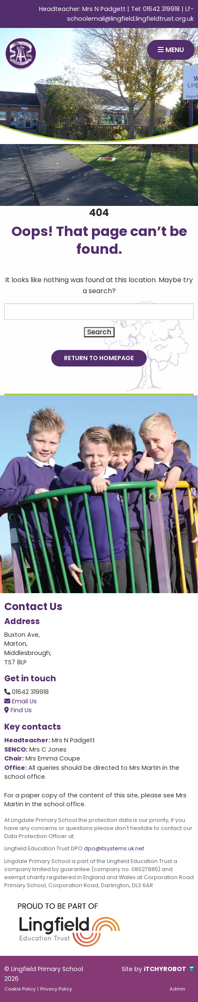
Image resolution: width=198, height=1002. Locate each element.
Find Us (18, 710)
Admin (177, 988)
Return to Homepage (99, 358)
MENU (171, 50)
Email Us (20, 701)
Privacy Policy (56, 988)
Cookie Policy (20, 988)
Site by (133, 969)
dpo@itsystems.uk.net (114, 848)
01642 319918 (161, 9)
